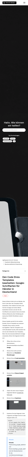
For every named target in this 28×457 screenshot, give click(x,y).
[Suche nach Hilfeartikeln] (14, 130)
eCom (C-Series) (9, 3)
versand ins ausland (7, 141)
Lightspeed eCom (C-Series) (10, 260)
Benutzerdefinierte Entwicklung (13, 264)
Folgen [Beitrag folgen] (5, 295)
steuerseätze (6, 138)
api (14, 141)
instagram (13, 138)
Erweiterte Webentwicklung (12, 262)
